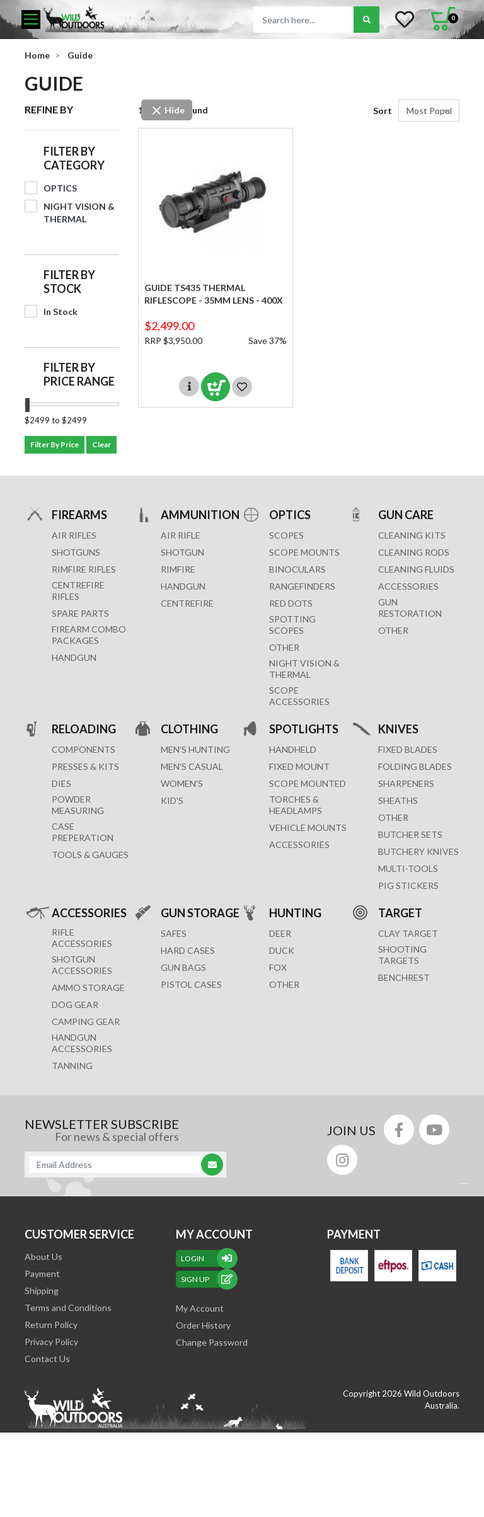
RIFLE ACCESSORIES (82, 938)
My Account (200, 1308)
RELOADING (84, 728)
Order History (203, 1325)
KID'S (172, 800)
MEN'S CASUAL (192, 766)
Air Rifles (74, 535)
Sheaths (398, 800)
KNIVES (398, 728)
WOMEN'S (182, 783)
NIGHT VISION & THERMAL (304, 669)
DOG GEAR (75, 1004)
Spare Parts (80, 613)
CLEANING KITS (412, 535)
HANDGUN (183, 586)
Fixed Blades (407, 749)
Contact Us (47, 1358)
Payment (42, 1273)
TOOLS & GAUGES (90, 854)
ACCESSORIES (408, 586)
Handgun (74, 657)
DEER (280, 933)
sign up (207, 1279)
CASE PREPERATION (82, 832)
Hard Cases (188, 950)
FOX (278, 967)
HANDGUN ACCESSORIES (82, 1043)
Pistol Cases (191, 984)
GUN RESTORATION (410, 608)
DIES (61, 783)
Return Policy (51, 1324)
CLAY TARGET (408, 933)
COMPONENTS (83, 749)
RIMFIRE (178, 569)
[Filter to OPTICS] (72, 188)
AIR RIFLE (180, 535)
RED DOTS (291, 603)
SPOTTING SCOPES (292, 625)
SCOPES (286, 535)
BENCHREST (404, 977)
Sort (382, 110)
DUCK (281, 950)
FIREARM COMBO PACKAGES (89, 635)
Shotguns (76, 552)
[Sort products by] (428, 111)
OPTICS (290, 514)
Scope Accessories (299, 696)
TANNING (72, 1065)
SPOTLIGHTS (303, 728)
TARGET (400, 912)
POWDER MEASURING (78, 805)
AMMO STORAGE (88, 987)
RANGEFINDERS (302, 586)
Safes (174, 933)
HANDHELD (292, 749)
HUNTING (295, 912)
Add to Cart (215, 386)
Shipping (42, 1290)
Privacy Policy (51, 1341)
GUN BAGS (183, 967)
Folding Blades (415, 766)
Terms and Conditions (68, 1307)
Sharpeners (406, 783)
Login (207, 1258)
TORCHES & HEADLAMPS (295, 805)
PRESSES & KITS (85, 766)
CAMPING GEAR (86, 1021)
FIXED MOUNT (299, 766)
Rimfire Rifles (84, 569)
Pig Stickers (408, 885)
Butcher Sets (410, 834)
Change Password (212, 1342)
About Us (43, 1256)
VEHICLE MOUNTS (308, 827)
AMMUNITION (200, 514)
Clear (101, 444)
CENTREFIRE (187, 603)
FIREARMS (79, 514)
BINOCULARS (297, 569)
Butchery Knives (418, 851)
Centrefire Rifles (78, 591)
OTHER (284, 647)
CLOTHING (189, 728)
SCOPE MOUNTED (307, 783)
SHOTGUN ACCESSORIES (82, 965)
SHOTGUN (182, 552)
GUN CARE (406, 514)
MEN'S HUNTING (195, 749)
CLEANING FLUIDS (416, 569)
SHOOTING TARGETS (402, 955)
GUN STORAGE (200, 912)
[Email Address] (119, 1164)
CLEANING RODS (413, 552)
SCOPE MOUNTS (304, 552)
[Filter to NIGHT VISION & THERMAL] (72, 213)
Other (393, 817)
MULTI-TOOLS (408, 868)
